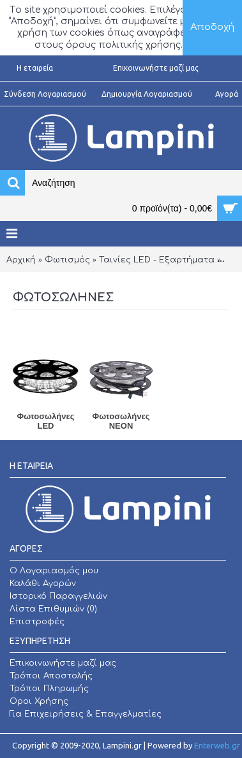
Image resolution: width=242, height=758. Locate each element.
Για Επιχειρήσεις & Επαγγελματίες (86, 714)
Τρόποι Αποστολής (51, 675)
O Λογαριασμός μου (54, 570)
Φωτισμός (67, 259)
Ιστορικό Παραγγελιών (58, 596)
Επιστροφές (37, 621)
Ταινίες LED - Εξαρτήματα (157, 259)
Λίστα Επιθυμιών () (53, 608)
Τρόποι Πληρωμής (49, 688)
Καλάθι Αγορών (43, 583)
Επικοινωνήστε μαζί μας (63, 663)
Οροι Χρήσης (39, 701)
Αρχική (21, 259)
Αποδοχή (212, 27)
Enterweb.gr (217, 745)
